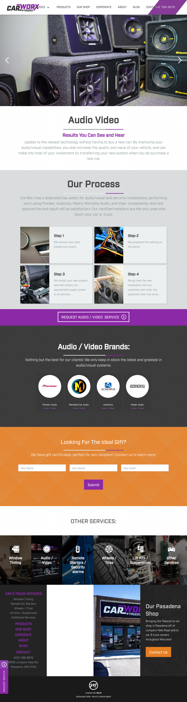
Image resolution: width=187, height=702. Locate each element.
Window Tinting (23, 598)
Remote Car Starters (23, 603)
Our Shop (23, 629)
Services (39, 6)
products (63, 6)
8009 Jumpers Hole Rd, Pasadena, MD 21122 (23, 664)
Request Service (4, 681)
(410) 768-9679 (23, 657)
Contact (23, 652)
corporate (104, 6)
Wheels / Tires (23, 608)
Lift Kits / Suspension (23, 612)
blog (136, 6)
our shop (83, 6)
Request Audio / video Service (90, 317)
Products (23, 624)
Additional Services (23, 617)
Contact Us (158, 652)
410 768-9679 (165, 6)
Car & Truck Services (23, 593)
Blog (23, 645)
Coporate (23, 634)
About (23, 640)
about (122, 6)
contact (152, 6)
